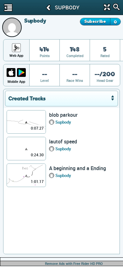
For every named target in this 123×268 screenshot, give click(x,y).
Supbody (63, 122)
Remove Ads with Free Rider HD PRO (74, 263)
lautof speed (63, 141)
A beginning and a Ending (77, 168)
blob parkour (63, 114)
